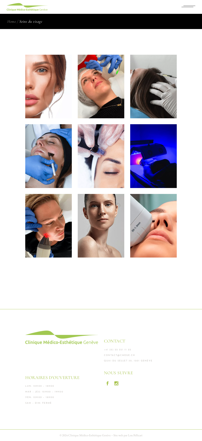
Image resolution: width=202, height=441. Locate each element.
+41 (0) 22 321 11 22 (117, 350)
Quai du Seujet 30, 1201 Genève (128, 361)
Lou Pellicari (135, 435)
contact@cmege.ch (119, 355)
